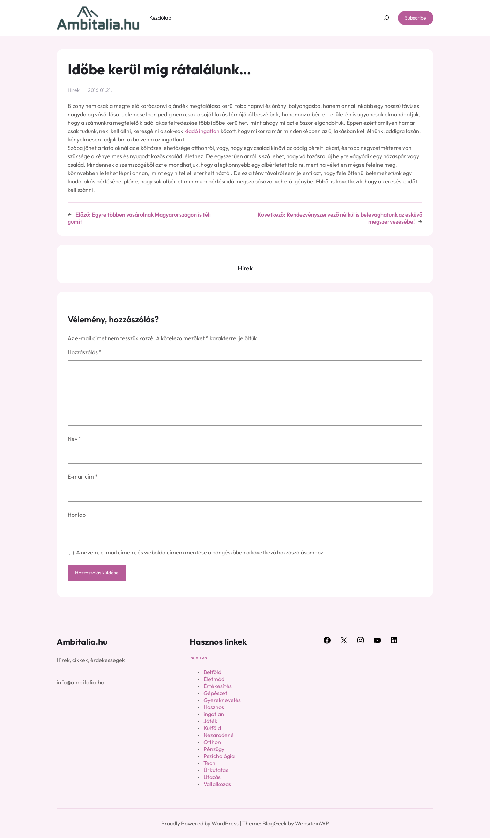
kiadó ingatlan (202, 130)
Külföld (212, 727)
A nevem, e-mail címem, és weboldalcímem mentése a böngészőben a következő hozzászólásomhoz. (200, 552)
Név (74, 438)
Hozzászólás (85, 352)
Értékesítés (217, 686)
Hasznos (213, 707)
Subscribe (415, 18)
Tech (209, 762)
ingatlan (198, 658)
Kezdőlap (160, 17)
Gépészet (215, 693)
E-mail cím (83, 476)
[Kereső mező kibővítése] (386, 18)
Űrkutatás (215, 769)
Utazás (212, 776)
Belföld (212, 672)
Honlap (77, 514)
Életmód (213, 679)
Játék (210, 720)
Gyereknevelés (222, 700)
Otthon (212, 741)
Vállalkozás (217, 783)
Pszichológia (219, 755)
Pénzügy (213, 748)
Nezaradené (218, 734)
